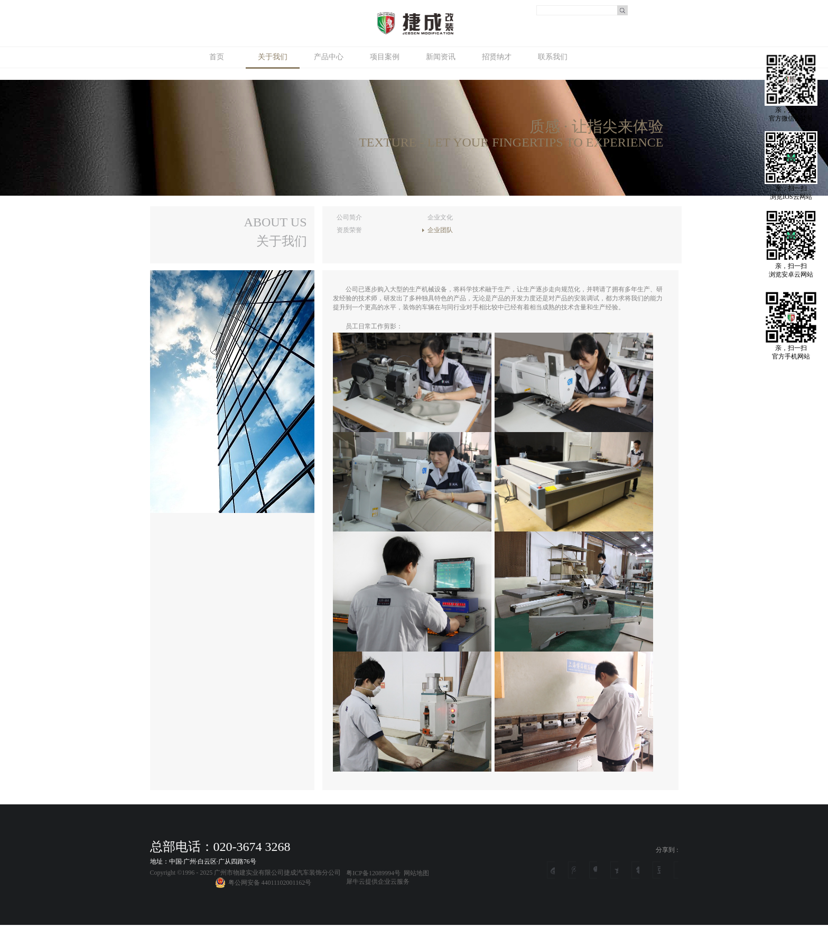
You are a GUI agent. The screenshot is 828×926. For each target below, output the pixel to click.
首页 (216, 57)
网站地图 (415, 873)
